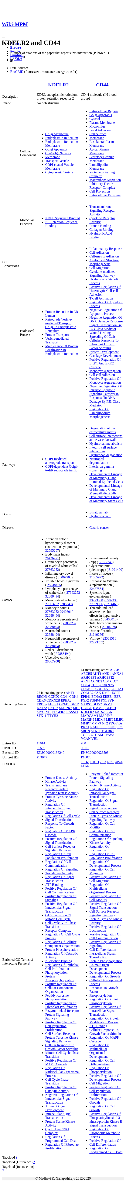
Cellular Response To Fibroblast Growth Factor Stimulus (104, 344)
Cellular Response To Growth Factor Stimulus (61, 1047)
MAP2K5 (87, 719)
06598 (41, 748)
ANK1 (106, 673)
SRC (120, 727)
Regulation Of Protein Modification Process (104, 1020)
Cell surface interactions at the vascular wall (106, 438)
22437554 (96, 589)
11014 (41, 743)
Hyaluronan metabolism (105, 443)
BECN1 (42, 696)
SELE (103, 727)
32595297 (52, 550)
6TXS (85, 766)
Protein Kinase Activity (61, 777)
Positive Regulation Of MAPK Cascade (60, 1062)
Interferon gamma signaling (101, 468)
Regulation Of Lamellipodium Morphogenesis (99, 413)
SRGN (85, 731)
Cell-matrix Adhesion (104, 256)
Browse (15, 47)
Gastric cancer (99, 527)
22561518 (109, 638)
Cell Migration (99, 268)
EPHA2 (66, 700)
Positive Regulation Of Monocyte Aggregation (105, 380)
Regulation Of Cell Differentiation (102, 1062)
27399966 (96, 604)
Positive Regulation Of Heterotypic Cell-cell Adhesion (105, 290)
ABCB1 (115, 670)
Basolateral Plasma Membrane (102, 143)
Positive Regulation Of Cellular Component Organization (60, 987)
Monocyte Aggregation (105, 371)
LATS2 (53, 708)
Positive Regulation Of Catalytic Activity (60, 1089)
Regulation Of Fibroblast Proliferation (62, 1146)
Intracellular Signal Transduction (58, 1115)
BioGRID (16, 71)
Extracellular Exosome (104, 195)
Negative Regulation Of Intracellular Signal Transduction (61, 1098)
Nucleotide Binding (58, 961)
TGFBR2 (87, 735)
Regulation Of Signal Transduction (59, 879)
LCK (108, 712)
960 (83, 743)
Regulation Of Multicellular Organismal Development (99, 1050)
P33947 (42, 757)
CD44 (102, 84)
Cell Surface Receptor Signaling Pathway (60, 848)
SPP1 (112, 727)
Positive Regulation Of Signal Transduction (60, 840)
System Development (104, 352)
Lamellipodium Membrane (99, 166)
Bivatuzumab (98, 512)
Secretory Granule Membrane (101, 159)
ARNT (85, 681)
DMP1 (106, 693)
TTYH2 (52, 715)
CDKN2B (53, 700)
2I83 (103, 762)
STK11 (42, 715)
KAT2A (42, 708)
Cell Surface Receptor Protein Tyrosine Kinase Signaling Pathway (61, 1037)
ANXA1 (117, 673)
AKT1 (70, 693)
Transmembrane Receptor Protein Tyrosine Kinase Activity (62, 789)
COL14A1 (102, 689)
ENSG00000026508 (95, 752)
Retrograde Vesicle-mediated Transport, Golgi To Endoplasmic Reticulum (60, 325)
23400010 (109, 619)
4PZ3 (110, 762)
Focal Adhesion (100, 130)
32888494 (52, 596)
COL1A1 (116, 689)
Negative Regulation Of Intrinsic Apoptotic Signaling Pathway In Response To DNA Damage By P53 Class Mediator (105, 395)
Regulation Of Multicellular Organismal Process (62, 1071)
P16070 (86, 757)
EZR (117, 696)
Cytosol (94, 119)
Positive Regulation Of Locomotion (105, 928)
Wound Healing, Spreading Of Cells (102, 334)
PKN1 (85, 727)
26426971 (52, 558)
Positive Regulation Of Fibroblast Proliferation (61, 1005)
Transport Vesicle (57, 161)
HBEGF (86, 708)
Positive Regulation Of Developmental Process (105, 1077)
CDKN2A (107, 685)
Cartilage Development (105, 355)
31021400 (115, 569)
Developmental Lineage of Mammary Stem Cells (106, 499)
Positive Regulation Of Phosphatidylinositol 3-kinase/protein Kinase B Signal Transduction (105, 1119)
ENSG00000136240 (50, 752)
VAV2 (110, 735)
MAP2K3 (65, 708)
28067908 (64, 577)
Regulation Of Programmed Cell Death (61, 1138)
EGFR (116, 693)
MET (76, 708)
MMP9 (96, 723)
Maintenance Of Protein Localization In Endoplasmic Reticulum (61, 350)
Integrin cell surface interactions (103, 449)
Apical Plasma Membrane (99, 151)
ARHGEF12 (105, 677)
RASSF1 (72, 712)
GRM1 (64, 704)
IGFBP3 (110, 708)
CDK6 (41, 700)
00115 (85, 748)
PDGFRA (58, 712)
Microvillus (97, 126)
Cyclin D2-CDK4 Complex (57, 1131)
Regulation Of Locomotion (99, 848)
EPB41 (86, 696)
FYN (111, 700)
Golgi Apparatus (56, 149)
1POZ (85, 762)
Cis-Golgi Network (58, 153)
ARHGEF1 (88, 677)
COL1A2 (87, 693)
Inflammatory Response (105, 248)
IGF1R (74, 704)
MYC (40, 712)
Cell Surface (97, 134)
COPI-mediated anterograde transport (59, 460)
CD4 (106, 681)
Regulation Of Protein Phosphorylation (104, 1001)
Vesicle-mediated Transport (57, 340)
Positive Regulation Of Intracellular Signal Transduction (60, 907)
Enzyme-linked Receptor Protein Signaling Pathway (62, 1014)
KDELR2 (58, 84)
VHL (94, 738)
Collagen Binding (101, 229)
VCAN (86, 738)
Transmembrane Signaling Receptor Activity (102, 210)
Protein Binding (100, 226)
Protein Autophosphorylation (59, 978)
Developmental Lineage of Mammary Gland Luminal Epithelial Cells (106, 478)
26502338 (111, 600)
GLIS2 (97, 704)
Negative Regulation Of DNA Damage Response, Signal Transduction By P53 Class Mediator (106, 323)
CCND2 (53, 696)
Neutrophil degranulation (98, 460)
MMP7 (86, 723)
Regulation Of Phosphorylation (100, 1070)
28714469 (111, 604)
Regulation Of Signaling (61, 869)
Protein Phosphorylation (61, 949)
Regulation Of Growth (104, 976)
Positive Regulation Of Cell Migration (105, 879)
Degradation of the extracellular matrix (102, 430)
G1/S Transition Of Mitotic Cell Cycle (58, 917)
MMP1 (119, 719)
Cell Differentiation (102, 949)
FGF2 (85, 700)
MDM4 (100, 719)
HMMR (98, 708)
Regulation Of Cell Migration (102, 871)
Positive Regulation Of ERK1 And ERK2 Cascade (105, 363)
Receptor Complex (58, 930)
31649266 (96, 634)
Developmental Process (105, 972)
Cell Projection (99, 191)
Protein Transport (57, 334)
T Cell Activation (101, 298)
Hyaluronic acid (100, 516)
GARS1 (86, 704)
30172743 (105, 562)
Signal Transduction (58, 819)
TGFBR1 (107, 731)
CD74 (114, 681)
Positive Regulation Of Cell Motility (105, 898)
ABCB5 (86, 673)
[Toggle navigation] (3, 37)
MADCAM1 (89, 715)
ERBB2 (42, 704)
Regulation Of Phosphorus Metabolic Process (104, 1133)
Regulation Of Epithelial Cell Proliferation (62, 966)
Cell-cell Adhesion (102, 375)
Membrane (52, 157)
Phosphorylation (56, 972)
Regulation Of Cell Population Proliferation (61, 856)
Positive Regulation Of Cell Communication (60, 890)
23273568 (96, 600)
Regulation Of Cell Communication (58, 863)
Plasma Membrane (102, 122)
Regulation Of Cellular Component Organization (62, 944)
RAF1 (94, 727)
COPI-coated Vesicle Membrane (59, 166)
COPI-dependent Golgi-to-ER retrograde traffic (61, 468)
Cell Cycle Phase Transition (56, 1081)
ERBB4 (108, 696)
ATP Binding (54, 884)
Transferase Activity (59, 873)
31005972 (96, 577)
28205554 (17, 57)
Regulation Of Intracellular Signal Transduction (58, 808)
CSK (97, 693)
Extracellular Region (103, 111)
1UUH (94, 762)
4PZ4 (119, 762)
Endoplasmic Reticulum (61, 138)
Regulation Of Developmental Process (105, 863)
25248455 (54, 585)
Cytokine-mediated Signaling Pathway (102, 273)
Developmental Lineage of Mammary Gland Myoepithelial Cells (105, 489)
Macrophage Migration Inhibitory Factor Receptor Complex (105, 183)
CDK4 (73, 696)
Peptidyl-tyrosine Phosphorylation (57, 997)
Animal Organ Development (55, 1108)
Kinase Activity (56, 781)
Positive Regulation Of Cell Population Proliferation (60, 1026)
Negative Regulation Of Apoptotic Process (105, 311)
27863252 (52, 569)
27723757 (96, 642)
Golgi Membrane (57, 134)
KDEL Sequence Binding (62, 218)
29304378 (109, 627)
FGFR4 (53, 704)
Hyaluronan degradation (105, 455)
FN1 (104, 700)
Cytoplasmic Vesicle (59, 172)
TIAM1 (99, 735)
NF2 (48, 712)
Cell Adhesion (99, 252)
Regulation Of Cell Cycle (62, 816)
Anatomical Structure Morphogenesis (104, 262)
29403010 (66, 611)
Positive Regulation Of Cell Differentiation (105, 1142)
